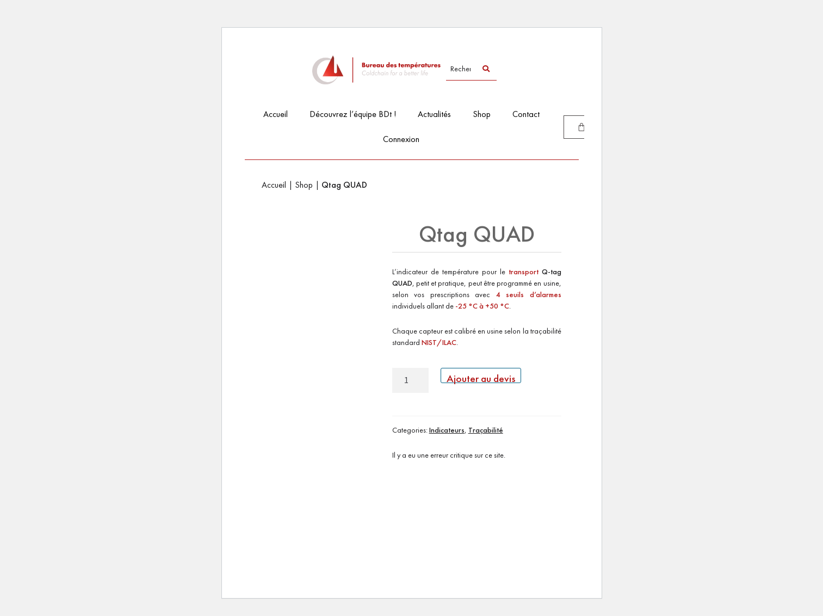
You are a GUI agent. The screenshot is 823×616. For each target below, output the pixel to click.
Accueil (275, 114)
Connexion (401, 139)
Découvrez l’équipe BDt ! (353, 114)
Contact (526, 114)
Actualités (434, 114)
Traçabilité (485, 430)
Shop (482, 114)
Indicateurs (447, 430)
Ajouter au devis (481, 377)
